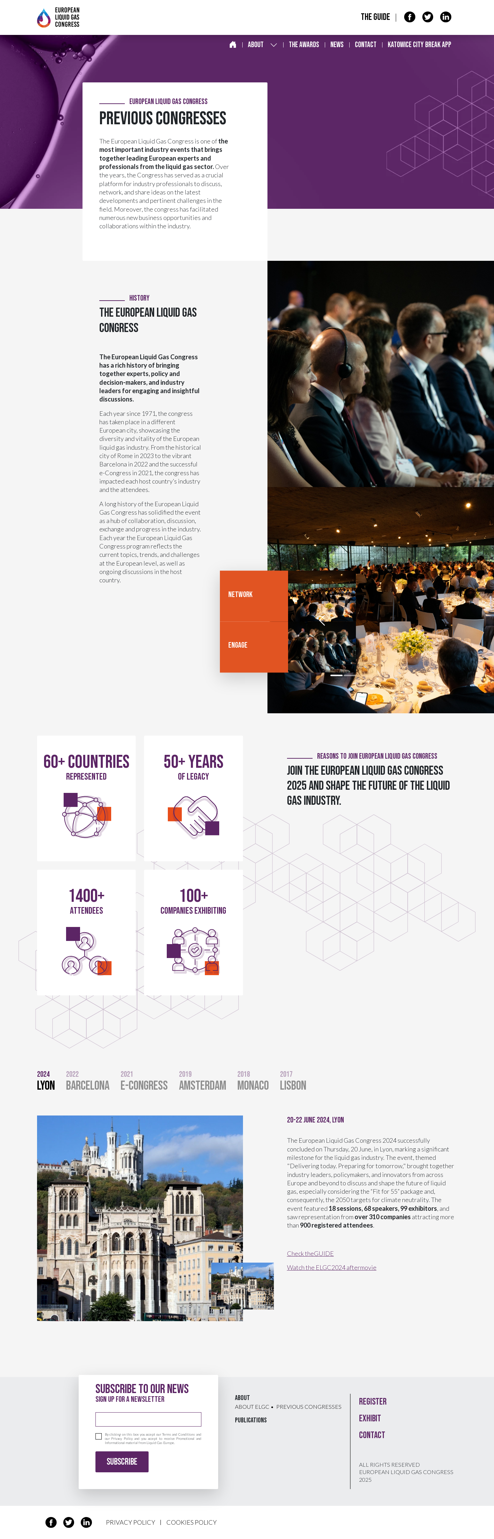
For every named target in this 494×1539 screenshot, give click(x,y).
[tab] (51, 1082)
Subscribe (122, 1462)
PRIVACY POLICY (130, 1522)
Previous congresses (309, 1406)
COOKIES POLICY (191, 1522)
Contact (366, 45)
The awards (304, 45)
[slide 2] (350, 675)
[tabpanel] (247, 1218)
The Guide (375, 17)
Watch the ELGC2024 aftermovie (332, 1267)
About (256, 45)
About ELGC (252, 1406)
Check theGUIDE (310, 1253)
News (337, 45)
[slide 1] (336, 675)
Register (373, 1402)
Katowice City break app (419, 45)
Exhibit (370, 1418)
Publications (251, 1420)
